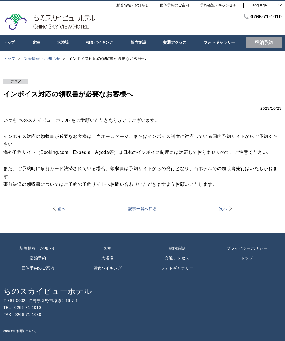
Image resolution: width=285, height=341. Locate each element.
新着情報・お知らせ (37, 248)
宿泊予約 (38, 258)
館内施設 (177, 248)
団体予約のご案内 (38, 268)
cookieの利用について (19, 331)
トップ (247, 258)
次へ (223, 208)
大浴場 (107, 258)
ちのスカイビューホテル (47, 291)
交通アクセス (177, 258)
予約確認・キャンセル (218, 5)
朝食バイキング (107, 268)
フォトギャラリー (177, 268)
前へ (62, 208)
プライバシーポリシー (247, 248)
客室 (108, 248)
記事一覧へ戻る (142, 208)
